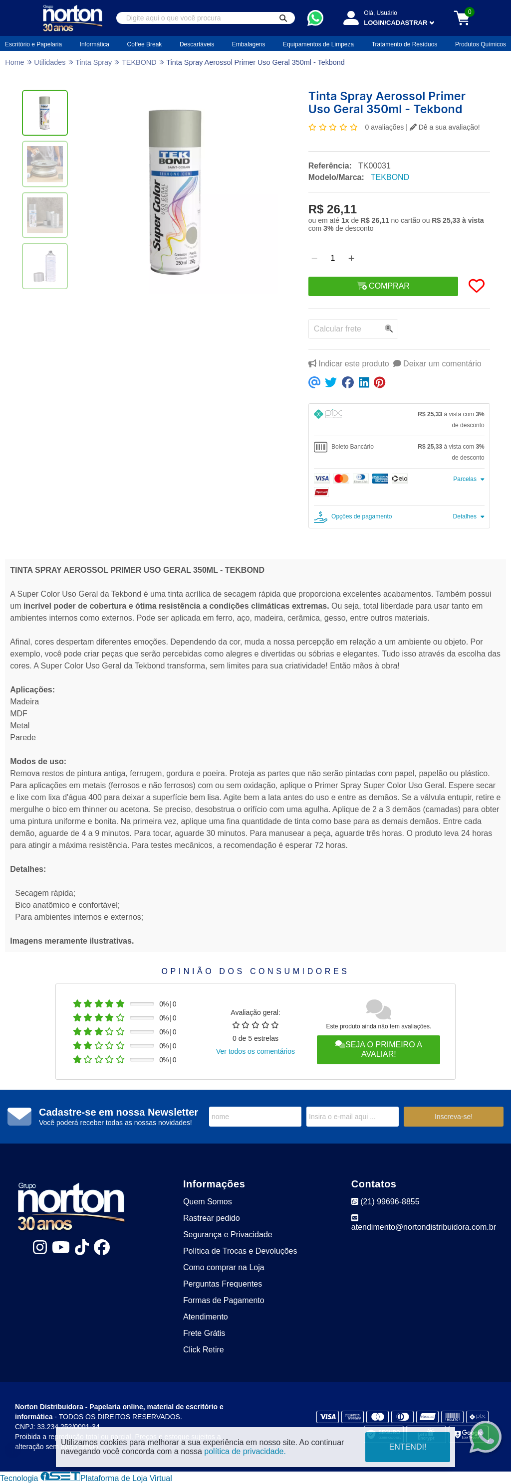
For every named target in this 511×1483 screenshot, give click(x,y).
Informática (94, 44)
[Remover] (314, 258)
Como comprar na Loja (223, 1267)
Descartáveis (197, 44)
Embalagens (248, 44)
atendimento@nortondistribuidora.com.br (423, 1222)
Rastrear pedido (211, 1218)
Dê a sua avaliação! (445, 127)
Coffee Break (144, 44)
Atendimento (205, 1317)
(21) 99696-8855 (385, 1201)
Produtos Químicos (480, 44)
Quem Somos (207, 1201)
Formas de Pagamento (223, 1300)
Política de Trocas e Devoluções (240, 1251)
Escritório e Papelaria (33, 44)
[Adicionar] (351, 258)
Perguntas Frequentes (222, 1284)
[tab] (399, 420)
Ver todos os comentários (255, 1051)
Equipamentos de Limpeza (318, 44)
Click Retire (203, 1349)
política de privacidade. (245, 1451)
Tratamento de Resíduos (405, 44)
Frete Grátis (204, 1333)
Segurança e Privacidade (227, 1234)
